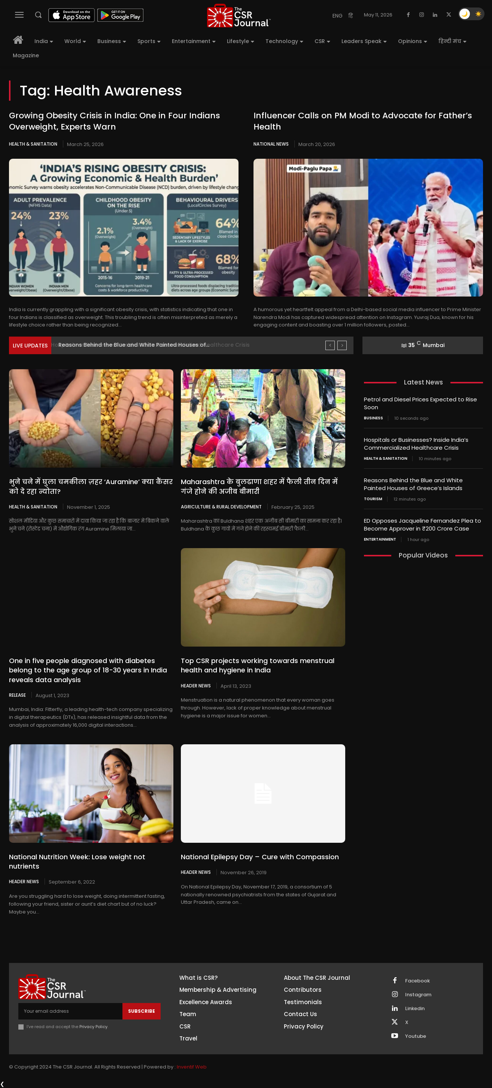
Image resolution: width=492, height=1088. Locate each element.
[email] (70, 1011)
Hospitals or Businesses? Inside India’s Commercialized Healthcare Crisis (156, 345)
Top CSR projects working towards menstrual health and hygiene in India (257, 665)
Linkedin (415, 1008)
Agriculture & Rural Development (221, 507)
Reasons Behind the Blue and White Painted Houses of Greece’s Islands (413, 484)
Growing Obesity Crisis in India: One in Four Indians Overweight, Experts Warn (114, 121)
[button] (38, 15)
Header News (196, 686)
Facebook (417, 981)
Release (17, 695)
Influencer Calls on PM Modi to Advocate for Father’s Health (362, 121)
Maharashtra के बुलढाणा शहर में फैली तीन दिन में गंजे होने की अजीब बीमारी (259, 486)
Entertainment (380, 539)
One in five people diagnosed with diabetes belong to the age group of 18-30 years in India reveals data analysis (88, 670)
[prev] (330, 345)
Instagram (418, 994)
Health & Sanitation (33, 144)
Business (373, 418)
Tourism (373, 499)
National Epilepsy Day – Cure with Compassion (260, 856)
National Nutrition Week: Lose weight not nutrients (77, 861)
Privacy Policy (93, 1027)
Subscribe (141, 1011)
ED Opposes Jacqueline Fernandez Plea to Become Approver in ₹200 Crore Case (422, 524)
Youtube (415, 1036)
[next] (342, 345)
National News (271, 144)
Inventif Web (192, 1066)
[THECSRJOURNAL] (239, 15)
